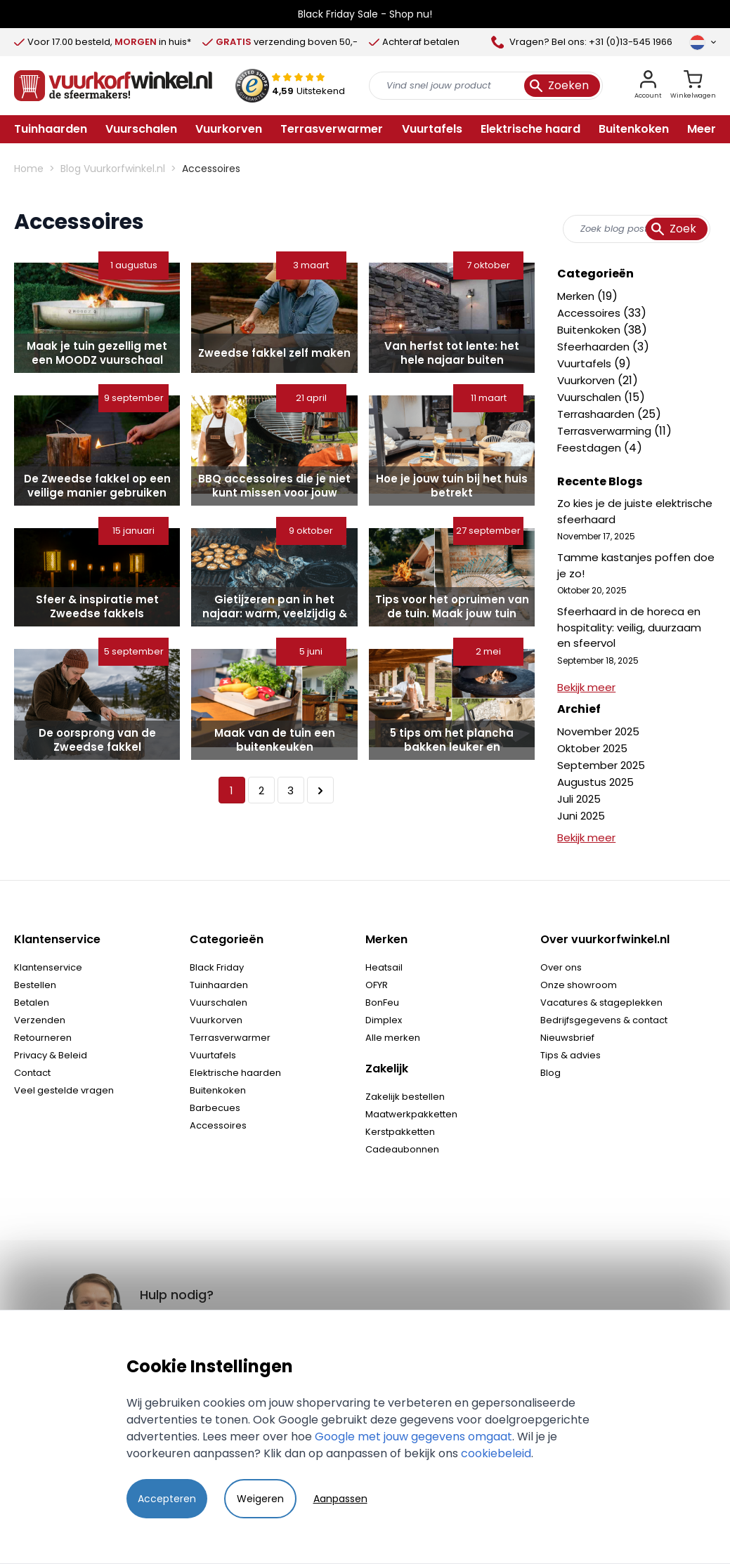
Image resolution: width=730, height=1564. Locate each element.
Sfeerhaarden (594, 346)
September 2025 (601, 765)
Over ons (561, 967)
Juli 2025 (579, 798)
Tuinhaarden (219, 985)
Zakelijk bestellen (405, 1096)
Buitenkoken (590, 329)
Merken (577, 296)
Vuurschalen (590, 397)
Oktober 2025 (592, 748)
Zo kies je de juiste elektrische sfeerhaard (634, 511)
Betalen (31, 1002)
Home (29, 169)
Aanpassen (340, 1499)
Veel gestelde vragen (64, 1090)
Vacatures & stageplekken (601, 1002)
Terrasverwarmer (230, 1037)
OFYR (376, 985)
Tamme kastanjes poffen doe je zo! (636, 565)
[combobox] (636, 229)
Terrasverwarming (605, 430)
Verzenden (39, 1020)
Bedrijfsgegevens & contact (603, 1020)
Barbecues (215, 1108)
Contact (32, 1072)
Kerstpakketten (400, 1131)
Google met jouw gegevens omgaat (413, 1436)
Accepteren (167, 1499)
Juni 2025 (581, 815)
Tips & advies (570, 1055)
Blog (550, 1072)
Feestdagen (590, 447)
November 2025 (598, 731)
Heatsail (384, 967)
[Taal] (702, 42)
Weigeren (260, 1499)
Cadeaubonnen (402, 1149)
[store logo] (113, 85)
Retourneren (43, 1037)
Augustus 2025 (595, 782)
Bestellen (35, 985)
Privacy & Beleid (50, 1055)
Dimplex (383, 1020)
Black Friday (217, 967)
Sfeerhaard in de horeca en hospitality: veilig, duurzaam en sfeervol (629, 627)
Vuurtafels (585, 363)
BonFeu (382, 1002)
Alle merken (392, 1037)
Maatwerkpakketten (411, 1114)
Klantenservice (48, 967)
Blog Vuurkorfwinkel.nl (112, 169)
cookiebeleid (496, 1453)
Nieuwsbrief (567, 1037)
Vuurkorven (587, 380)
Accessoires (590, 312)
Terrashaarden (597, 414)
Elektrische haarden (235, 1072)
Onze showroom (578, 985)
